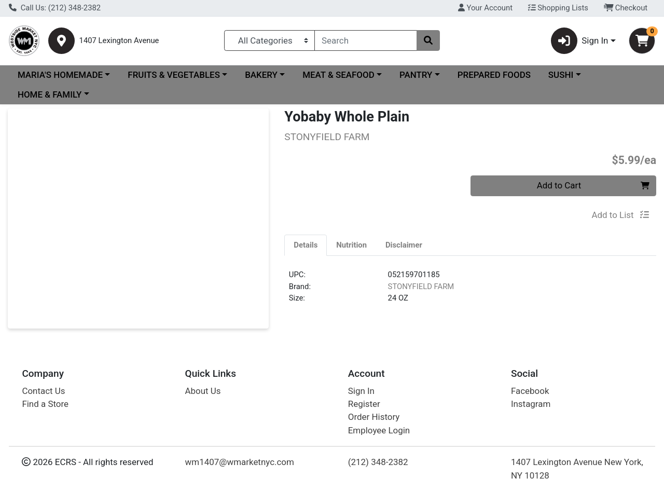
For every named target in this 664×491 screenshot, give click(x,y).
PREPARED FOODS (494, 75)
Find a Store (45, 404)
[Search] (365, 40)
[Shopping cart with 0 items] (642, 41)
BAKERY (261, 75)
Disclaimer (403, 245)
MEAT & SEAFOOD (338, 75)
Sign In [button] (579, 41)
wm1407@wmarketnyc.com (239, 462)
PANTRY (415, 75)
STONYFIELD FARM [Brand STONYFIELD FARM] (421, 286)
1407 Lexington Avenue (119, 41)
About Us (203, 391)
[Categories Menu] (269, 40)
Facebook (530, 391)
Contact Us (43, 391)
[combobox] (365, 40)
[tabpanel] (470, 290)
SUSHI (560, 75)
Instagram (530, 404)
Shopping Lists (558, 7)
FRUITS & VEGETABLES (174, 75)
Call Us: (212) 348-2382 (55, 7)
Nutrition (351, 245)
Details (305, 245)
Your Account (485, 7)
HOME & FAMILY (49, 94)
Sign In (361, 391)
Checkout (626, 7)
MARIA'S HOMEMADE (60, 75)
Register (364, 404)
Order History (374, 417)
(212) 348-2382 (378, 462)
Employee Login (379, 430)
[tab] (305, 245)
